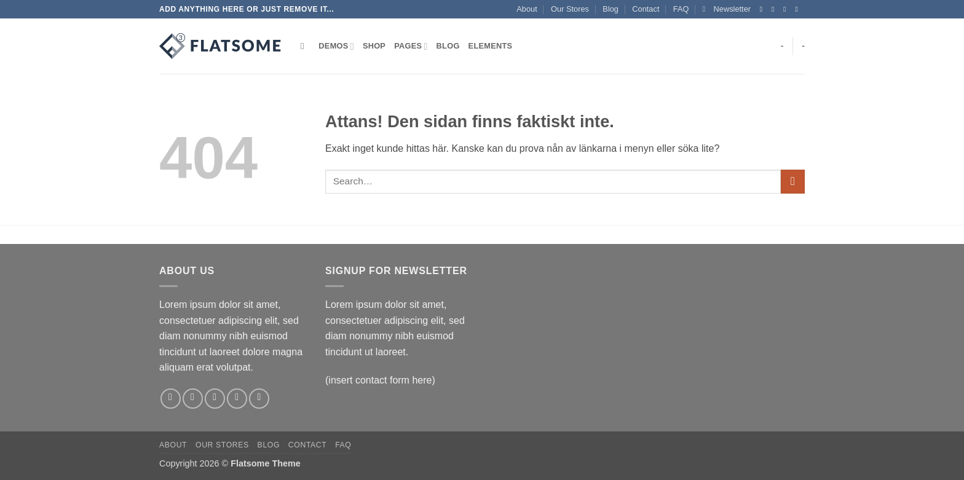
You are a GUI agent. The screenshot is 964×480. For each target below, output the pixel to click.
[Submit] (793, 182)
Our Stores (570, 9)
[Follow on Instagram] (775, 9)
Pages (410, 46)
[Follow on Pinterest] (259, 398)
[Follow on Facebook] (763, 9)
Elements (490, 45)
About (526, 9)
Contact (645, 9)
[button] (727, 9)
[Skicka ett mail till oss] (798, 9)
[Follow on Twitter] (787, 9)
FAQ (681, 9)
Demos (336, 46)
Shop (374, 45)
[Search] (305, 46)
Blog (610, 9)
